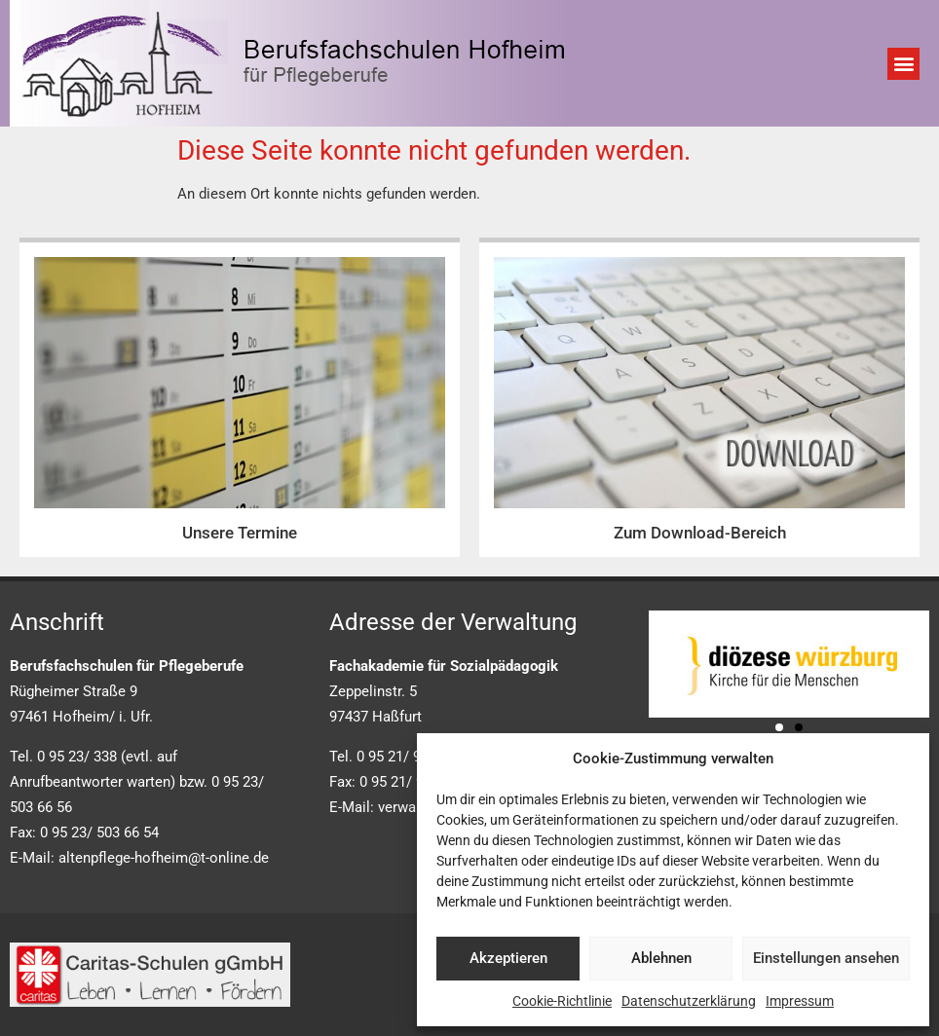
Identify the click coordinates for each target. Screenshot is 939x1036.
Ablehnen (661, 958)
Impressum (800, 1001)
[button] (903, 64)
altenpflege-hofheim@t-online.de (163, 858)
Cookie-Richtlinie (562, 1001)
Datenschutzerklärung (688, 1001)
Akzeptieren (508, 958)
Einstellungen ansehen (826, 958)
